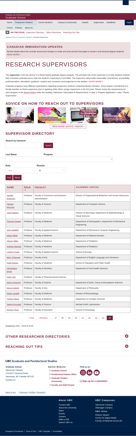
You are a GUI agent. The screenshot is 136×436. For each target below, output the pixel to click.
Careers (62, 416)
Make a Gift (64, 419)
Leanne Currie (13, 252)
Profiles (32, 392)
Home (9, 22)
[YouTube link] (97, 373)
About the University (67, 408)
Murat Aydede (13, 288)
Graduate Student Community (59, 379)
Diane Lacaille (13, 293)
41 (84, 317)
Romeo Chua (12, 310)
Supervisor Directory (35, 32)
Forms (10, 28)
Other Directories (53, 32)
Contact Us (10, 379)
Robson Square (102, 415)
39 (70, 317)
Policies (18, 28)
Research (41, 392)
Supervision (99, 22)
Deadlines (111, 22)
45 (111, 317)
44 (104, 317)
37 (57, 317)
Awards (85, 22)
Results (41, 165)
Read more (13, 54)
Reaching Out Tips (71, 32)
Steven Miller (12, 241)
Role (8, 165)
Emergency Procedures (14, 431)
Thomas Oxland (14, 221)
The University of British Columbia (12, 6)
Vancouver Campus (104, 405)
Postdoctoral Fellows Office (64, 374)
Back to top (12, 392)
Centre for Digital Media (105, 418)
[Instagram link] (83, 373)
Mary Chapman (13, 257)
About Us (29, 28)
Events (62, 413)
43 (97, 317)
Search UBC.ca (65, 422)
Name (10, 187)
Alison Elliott (12, 235)
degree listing (30, 92)
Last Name (11, 154)
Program (48, 154)
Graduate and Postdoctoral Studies (68, 361)
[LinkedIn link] (89, 373)
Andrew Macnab (14, 246)
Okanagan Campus (103, 408)
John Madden (13, 230)
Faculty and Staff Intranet (62, 385)
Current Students (45, 22)
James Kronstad (14, 304)
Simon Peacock (14, 282)
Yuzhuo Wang (13, 299)
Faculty (40, 187)
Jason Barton (12, 213)
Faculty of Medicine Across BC (108, 421)
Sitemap (23, 392)
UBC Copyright (44, 431)
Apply (129, 22)
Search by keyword (16, 140)
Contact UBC (64, 405)
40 (77, 317)
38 (63, 317)
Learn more (95, 81)
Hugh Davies (12, 263)
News (61, 410)
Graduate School (11, 37)
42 (90, 317)
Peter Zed (11, 277)
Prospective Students (24, 22)
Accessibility (57, 431)
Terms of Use (31, 431)
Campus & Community (67, 22)
